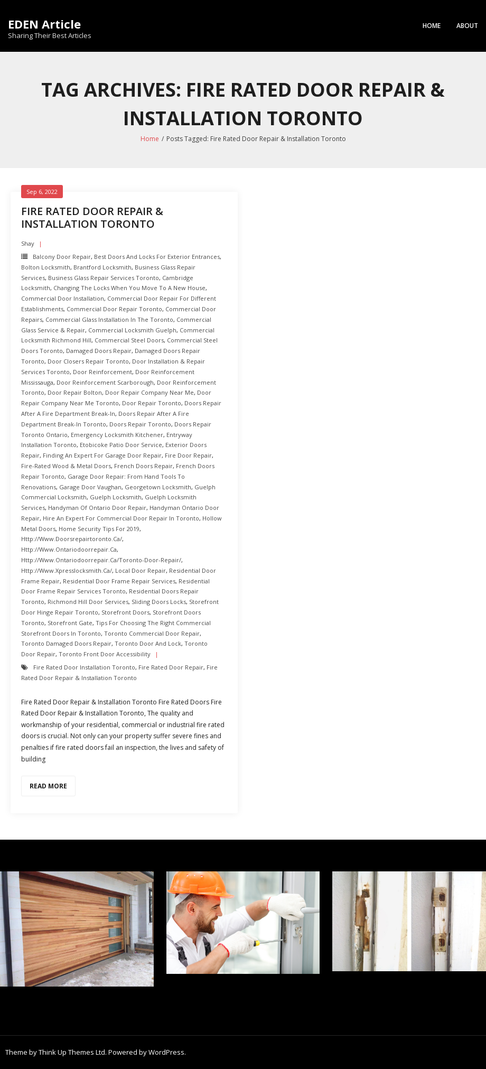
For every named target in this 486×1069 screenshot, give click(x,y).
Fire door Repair (188, 455)
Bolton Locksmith (45, 267)
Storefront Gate (70, 623)
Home (432, 25)
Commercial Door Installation (62, 298)
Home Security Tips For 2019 (99, 529)
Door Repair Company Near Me (149, 392)
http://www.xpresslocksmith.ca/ (66, 570)
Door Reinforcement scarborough (105, 382)
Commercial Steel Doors (129, 340)
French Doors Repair (143, 466)
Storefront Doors (125, 612)
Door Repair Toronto (151, 403)
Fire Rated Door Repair (170, 667)
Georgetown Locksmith (158, 487)
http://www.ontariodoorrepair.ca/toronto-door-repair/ (101, 560)
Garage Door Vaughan (90, 487)
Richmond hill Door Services (88, 602)
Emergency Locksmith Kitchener (117, 435)
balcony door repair (62, 257)
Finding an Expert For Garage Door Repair (102, 455)
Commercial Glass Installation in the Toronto (109, 319)
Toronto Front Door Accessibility (105, 654)
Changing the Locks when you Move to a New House (129, 288)
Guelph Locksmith (116, 497)
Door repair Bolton (75, 392)
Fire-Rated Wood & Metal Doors (66, 466)
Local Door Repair (140, 570)
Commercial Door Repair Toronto (114, 309)
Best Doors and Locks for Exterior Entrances (157, 257)
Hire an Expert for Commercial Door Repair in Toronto (121, 518)
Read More (48, 786)
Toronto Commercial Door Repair (152, 633)
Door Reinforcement (102, 372)
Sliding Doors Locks (159, 602)
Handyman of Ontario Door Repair (97, 508)
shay (27, 243)
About (467, 25)
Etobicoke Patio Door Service (121, 445)
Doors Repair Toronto (140, 424)
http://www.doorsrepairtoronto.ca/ (71, 539)
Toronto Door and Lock (148, 643)
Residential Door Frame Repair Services (119, 581)
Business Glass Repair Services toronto (103, 278)
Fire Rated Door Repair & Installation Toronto (92, 217)
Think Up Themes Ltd (72, 1052)
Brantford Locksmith (102, 267)
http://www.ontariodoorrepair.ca (69, 549)
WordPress (166, 1052)
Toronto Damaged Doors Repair (66, 643)
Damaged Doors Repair (99, 351)
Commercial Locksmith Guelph (132, 330)
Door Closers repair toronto (88, 361)
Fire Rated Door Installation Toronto (84, 667)
